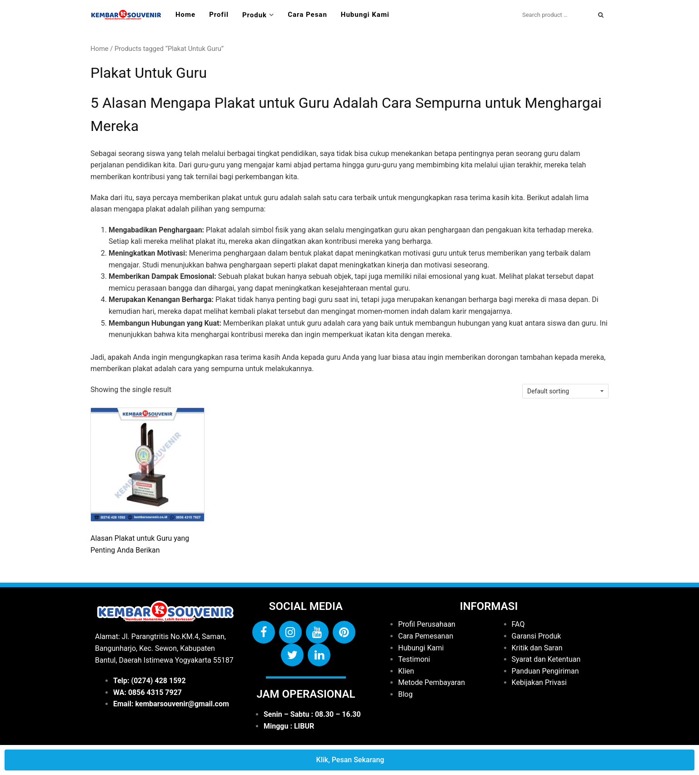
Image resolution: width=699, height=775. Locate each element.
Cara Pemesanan (425, 636)
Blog (405, 694)
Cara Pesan (307, 14)
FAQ (518, 624)
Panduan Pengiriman (545, 671)
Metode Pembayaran (431, 682)
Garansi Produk (536, 636)
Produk (254, 15)
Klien (406, 671)
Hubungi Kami (365, 14)
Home (185, 14)
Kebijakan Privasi (539, 682)
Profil (219, 14)
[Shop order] (565, 391)
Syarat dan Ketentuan (546, 659)
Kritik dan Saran (537, 648)
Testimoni (414, 659)
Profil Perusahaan (426, 624)
